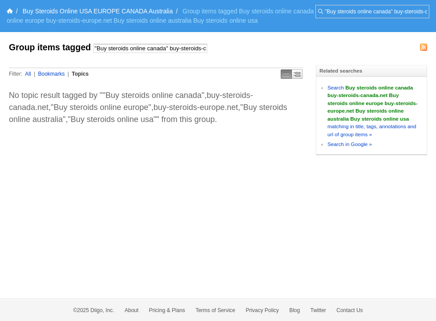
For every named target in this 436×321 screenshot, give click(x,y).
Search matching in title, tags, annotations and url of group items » (372, 111)
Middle (297, 74)
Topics (80, 74)
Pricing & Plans (167, 310)
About (131, 310)
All (28, 74)
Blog (294, 310)
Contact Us (349, 310)
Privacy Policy (262, 310)
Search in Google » (349, 144)
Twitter (318, 310)
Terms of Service (215, 310)
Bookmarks (51, 74)
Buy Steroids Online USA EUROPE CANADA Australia (98, 11)
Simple (286, 74)
